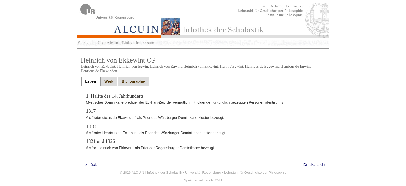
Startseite (86, 43)
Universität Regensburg (203, 172)
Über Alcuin (108, 43)
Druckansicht (314, 164)
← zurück (89, 164)
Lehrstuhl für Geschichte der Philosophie (255, 172)
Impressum (145, 43)
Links (127, 43)
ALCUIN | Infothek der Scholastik (157, 172)
